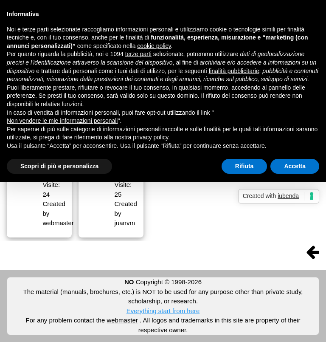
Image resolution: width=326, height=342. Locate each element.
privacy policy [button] (150, 137)
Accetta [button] (295, 166)
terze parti (138, 54)
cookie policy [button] (154, 45)
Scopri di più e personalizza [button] (59, 166)
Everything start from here (163, 310)
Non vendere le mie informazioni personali (62, 120)
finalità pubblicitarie (233, 71)
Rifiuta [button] (244, 166)
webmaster (122, 320)
